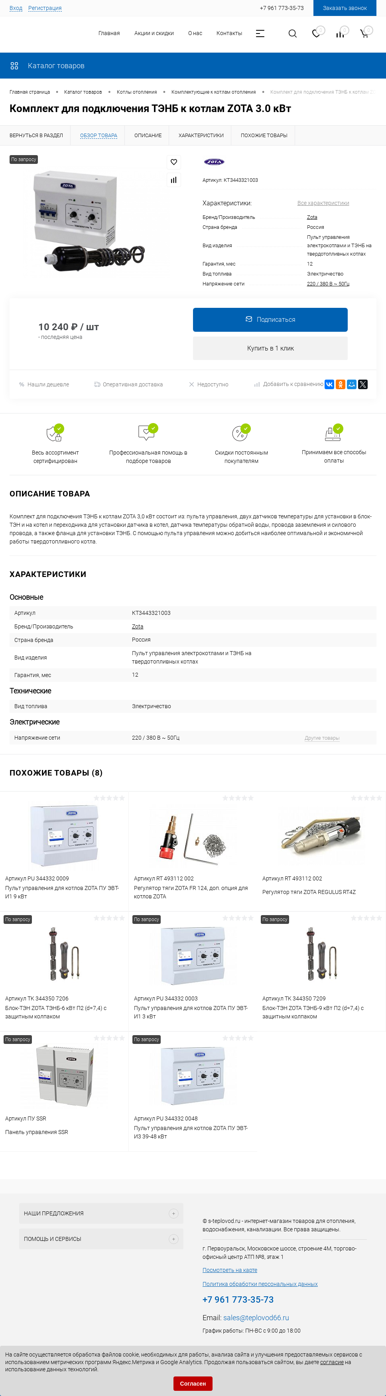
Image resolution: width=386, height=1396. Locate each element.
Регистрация (45, 8)
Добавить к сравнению (289, 384)
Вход (16, 8)
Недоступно (208, 384)
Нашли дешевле (43, 384)
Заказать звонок (345, 8)
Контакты (229, 33)
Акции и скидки (154, 33)
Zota (312, 217)
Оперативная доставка (128, 385)
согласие (332, 1362)
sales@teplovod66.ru (256, 1318)
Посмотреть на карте (230, 1270)
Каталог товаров (47, 65)
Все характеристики (323, 203)
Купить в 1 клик (270, 348)
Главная (109, 33)
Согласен (193, 1383)
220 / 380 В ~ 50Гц (328, 284)
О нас (195, 33)
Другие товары (322, 738)
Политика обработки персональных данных (260, 1284)
